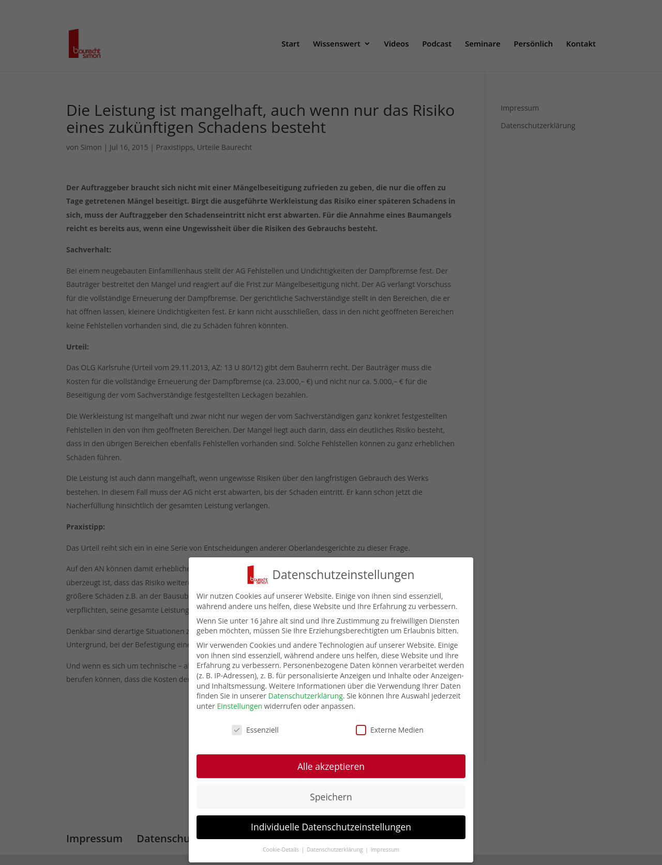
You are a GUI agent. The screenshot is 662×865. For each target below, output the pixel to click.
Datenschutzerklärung (305, 703)
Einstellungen (239, 713)
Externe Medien (390, 736)
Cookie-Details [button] (281, 856)
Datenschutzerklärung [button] (335, 856)
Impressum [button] (385, 856)
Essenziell (255, 736)
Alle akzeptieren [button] (331, 773)
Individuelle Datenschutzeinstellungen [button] (331, 834)
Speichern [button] (331, 803)
